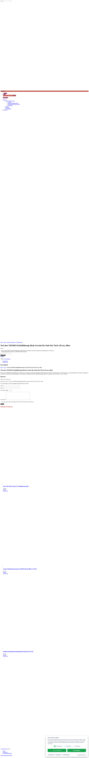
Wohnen (7, 106)
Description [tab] (5, 361)
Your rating (3, 390)
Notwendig (59, 746)
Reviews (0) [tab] (5, 362)
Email (2, 388)
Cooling (9, 102)
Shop (14, 95)
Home (1, 342)
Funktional (68, 746)
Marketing (78, 746)
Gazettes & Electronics (10, 100)
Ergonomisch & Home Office (14, 104)
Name (2, 385)
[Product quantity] (6, 354)
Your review (3, 401)
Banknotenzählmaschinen (13, 103)
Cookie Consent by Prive (81, 754)
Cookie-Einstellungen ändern (6, 756)
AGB (4, 752)
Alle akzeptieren (76, 750)
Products (4, 99)
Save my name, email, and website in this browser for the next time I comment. (18, 403)
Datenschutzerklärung (7, 754)
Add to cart (3, 355)
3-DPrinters (10, 105)
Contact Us (5, 109)
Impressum (5, 753)
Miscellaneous (8, 108)
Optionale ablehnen (57, 750)
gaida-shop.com (4, 750)
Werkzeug (7, 107)
